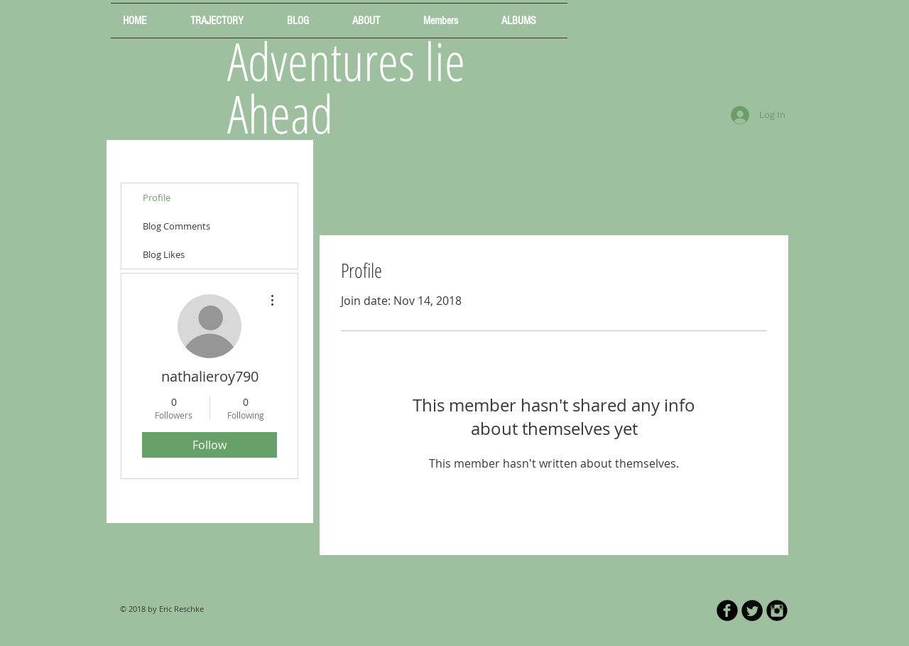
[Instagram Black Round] (777, 610)
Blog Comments (176, 226)
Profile (156, 197)
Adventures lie (346, 61)
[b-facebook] (727, 610)
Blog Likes (164, 254)
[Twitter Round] (752, 610)
